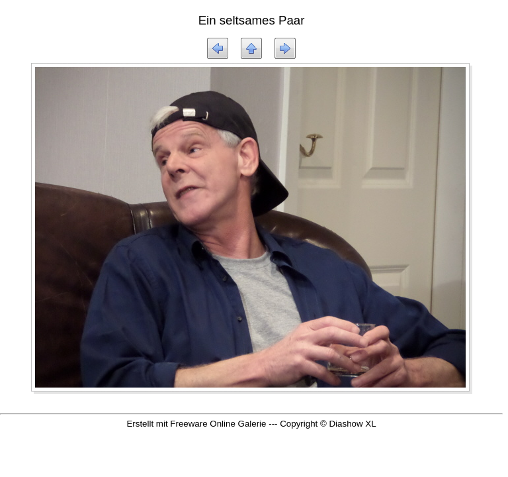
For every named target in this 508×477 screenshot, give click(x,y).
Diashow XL (352, 424)
